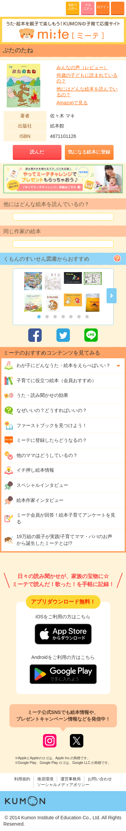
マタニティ (87, 6)
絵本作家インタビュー (34, 500)
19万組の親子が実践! (58, 540)
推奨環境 (45, 779)
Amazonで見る (72, 102)
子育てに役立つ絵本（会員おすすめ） (50, 380)
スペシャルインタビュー (36, 485)
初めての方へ (72, 6)
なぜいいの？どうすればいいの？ (45, 410)
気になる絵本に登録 (89, 152)
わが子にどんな (57, 365)
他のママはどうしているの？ (41, 455)
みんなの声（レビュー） (82, 67)
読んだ (37, 152)
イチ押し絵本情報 (29, 470)
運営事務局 (70, 779)
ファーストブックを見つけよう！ (45, 425)
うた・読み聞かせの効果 (36, 395)
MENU (117, 8)
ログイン (103, 7)
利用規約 (22, 779)
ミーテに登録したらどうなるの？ (45, 440)
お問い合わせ (100, 779)
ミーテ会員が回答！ (59, 518)
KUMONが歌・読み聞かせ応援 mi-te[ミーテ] (21, 8)
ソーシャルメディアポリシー (63, 784)
